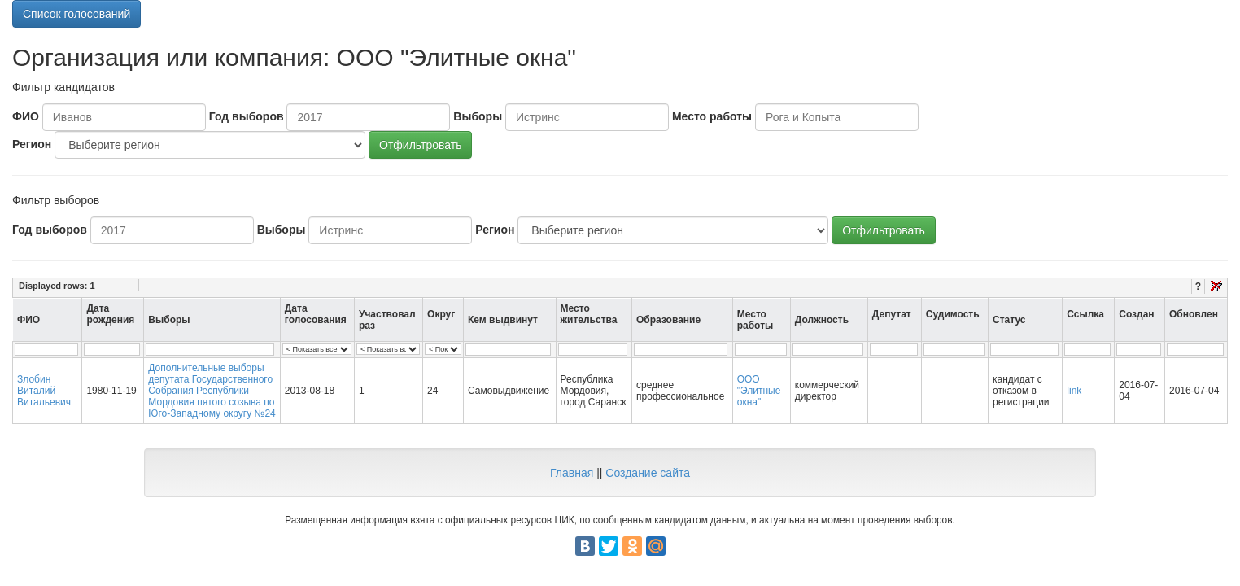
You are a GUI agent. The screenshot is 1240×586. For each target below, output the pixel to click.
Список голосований (76, 13)
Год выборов (246, 116)
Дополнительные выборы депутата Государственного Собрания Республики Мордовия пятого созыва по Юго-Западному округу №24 (211, 390)
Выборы (477, 116)
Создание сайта (647, 472)
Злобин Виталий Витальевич (44, 391)
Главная (571, 472)
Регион (31, 144)
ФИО (25, 116)
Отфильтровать (420, 144)
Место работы (712, 116)
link (1074, 390)
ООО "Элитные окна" (759, 391)
